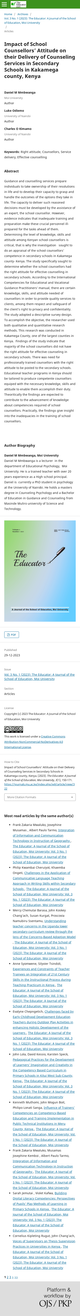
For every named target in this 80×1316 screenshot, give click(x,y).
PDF (13, 635)
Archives (22, 14)
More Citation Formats (21, 797)
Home (8, 14)
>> (16, 1277)
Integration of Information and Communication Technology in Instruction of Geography (43, 835)
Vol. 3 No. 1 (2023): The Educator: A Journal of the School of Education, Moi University (40, 20)
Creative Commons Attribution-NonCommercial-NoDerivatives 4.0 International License (34, 741)
